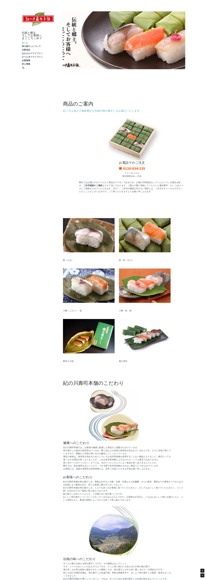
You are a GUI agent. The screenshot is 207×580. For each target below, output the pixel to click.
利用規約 (128, 547)
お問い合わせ (99, 545)
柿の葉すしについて (31, 46)
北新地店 (26, 49)
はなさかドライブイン (32, 53)
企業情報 (26, 60)
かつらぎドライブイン (32, 57)
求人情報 (26, 64)
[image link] (38, 18)
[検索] (23, 68)
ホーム (25, 42)
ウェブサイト (130, 545)
